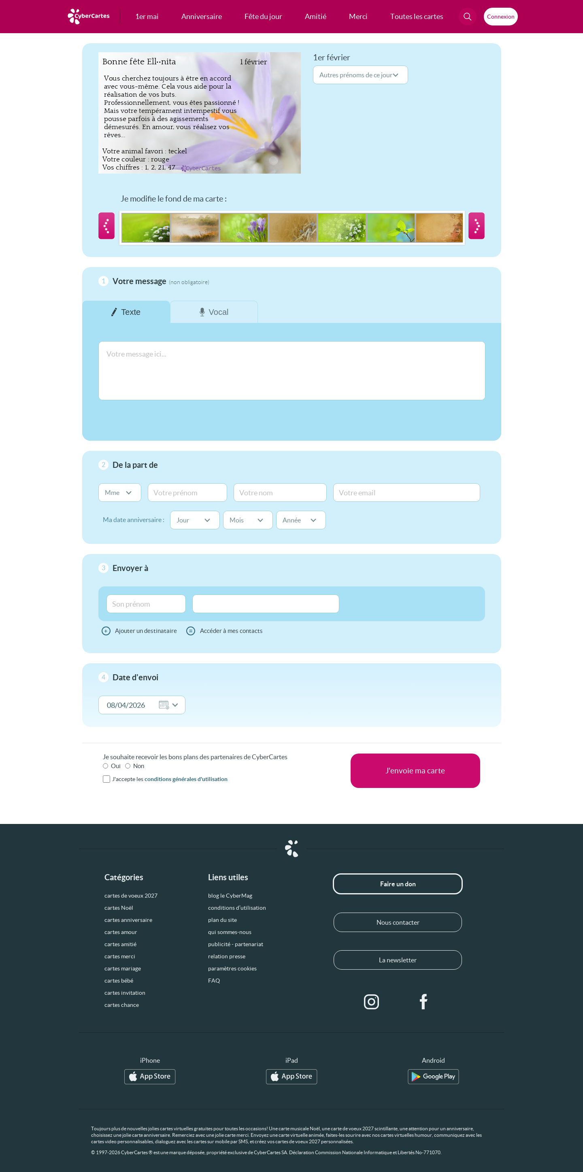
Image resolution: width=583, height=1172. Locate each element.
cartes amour (120, 932)
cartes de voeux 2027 (130, 895)
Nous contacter (398, 922)
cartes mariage (122, 968)
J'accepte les (170, 779)
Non (138, 765)
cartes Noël (118, 907)
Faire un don (398, 883)
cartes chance (121, 1005)
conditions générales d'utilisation (186, 779)
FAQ (214, 980)
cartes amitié (120, 944)
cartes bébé (118, 980)
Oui (116, 765)
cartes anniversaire (128, 920)
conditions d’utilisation (237, 907)
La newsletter (398, 960)
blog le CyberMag (230, 895)
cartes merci (119, 956)
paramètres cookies (232, 968)
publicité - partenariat (235, 944)
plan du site (222, 920)
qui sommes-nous (229, 932)
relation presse (226, 956)
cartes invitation (124, 992)
